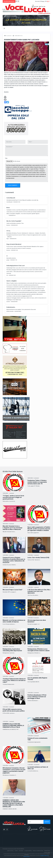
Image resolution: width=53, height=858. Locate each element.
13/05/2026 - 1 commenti (8, 721)
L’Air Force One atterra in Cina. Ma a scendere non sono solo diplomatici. (39, 591)
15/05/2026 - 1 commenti (33, 587)
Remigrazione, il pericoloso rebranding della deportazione (12, 650)
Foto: (6, 158)
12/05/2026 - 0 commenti (33, 735)
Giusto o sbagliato (11, 281)
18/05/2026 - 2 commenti (33, 478)
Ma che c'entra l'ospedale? (13, 221)
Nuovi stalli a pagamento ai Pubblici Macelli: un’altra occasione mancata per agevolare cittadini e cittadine (39, 528)
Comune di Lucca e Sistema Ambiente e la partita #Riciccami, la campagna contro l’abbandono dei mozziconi (14, 560)
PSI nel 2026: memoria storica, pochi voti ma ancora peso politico (14, 710)
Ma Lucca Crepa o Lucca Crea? (12, 590)
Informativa (21, 850)
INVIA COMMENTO (12, 185)
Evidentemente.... (11, 307)
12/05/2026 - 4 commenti (8, 765)
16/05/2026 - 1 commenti (33, 555)
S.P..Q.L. (8, 231)
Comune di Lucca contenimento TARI (37, 739)
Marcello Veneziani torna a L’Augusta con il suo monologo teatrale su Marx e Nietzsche (12, 527)
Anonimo (6, 92)
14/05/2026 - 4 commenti (33, 646)
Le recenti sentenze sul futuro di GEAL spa (38, 768)
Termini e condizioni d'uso (38, 850)
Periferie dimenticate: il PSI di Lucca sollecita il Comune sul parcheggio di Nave (37, 696)
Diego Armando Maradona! (13, 244)
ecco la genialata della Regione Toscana (37, 678)
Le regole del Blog (28, 850)
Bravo (8, 208)
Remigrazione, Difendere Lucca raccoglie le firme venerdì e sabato (39, 650)
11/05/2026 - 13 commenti (33, 764)
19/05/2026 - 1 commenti (8, 493)
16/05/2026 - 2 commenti (8, 555)
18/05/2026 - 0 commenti (8, 523)
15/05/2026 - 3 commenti (8, 587)
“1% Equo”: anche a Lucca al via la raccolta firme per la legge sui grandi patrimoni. (13, 497)
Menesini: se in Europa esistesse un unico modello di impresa (14, 621)
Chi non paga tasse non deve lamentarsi (37, 621)
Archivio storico (27, 856)
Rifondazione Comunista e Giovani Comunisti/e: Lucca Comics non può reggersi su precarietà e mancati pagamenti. (14, 770)
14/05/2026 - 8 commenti (33, 618)
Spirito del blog (10, 850)
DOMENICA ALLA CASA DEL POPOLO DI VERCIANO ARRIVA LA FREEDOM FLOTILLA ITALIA (13, 725)
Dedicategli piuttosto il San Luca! (15, 266)
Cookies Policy (47, 852)
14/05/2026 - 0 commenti (8, 618)
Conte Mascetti (10, 198)
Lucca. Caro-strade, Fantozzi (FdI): (38, 558)
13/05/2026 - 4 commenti (33, 675)
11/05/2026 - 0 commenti (8, 797)
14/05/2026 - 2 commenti (8, 676)
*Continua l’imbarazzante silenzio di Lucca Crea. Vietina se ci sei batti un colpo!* (14, 680)
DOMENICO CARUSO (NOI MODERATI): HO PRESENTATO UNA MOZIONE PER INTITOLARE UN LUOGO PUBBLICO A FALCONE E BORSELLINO (14, 803)
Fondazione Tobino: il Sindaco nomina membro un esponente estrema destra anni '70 (37, 482)
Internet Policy (47, 850)
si (6, 256)
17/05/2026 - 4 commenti (33, 524)
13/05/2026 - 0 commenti (8, 707)
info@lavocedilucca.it (44, 855)
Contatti (16, 850)
